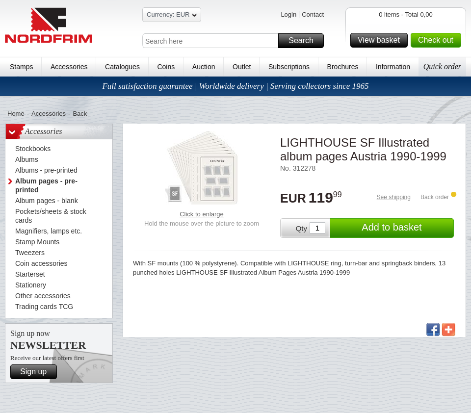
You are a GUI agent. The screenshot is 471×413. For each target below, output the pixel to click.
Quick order (442, 66)
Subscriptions (289, 67)
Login (288, 14)
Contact (313, 14)
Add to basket (406, 228)
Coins (166, 67)
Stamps (21, 67)
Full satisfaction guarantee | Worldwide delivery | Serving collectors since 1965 (235, 86)
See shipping (394, 197)
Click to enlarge (202, 214)
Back (80, 113)
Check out (438, 40)
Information (393, 67)
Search (304, 40)
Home (16, 113)
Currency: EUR (172, 16)
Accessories (69, 67)
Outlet (242, 67)
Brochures (343, 67)
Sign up (37, 371)
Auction (203, 67)
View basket (381, 40)
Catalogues (122, 67)
